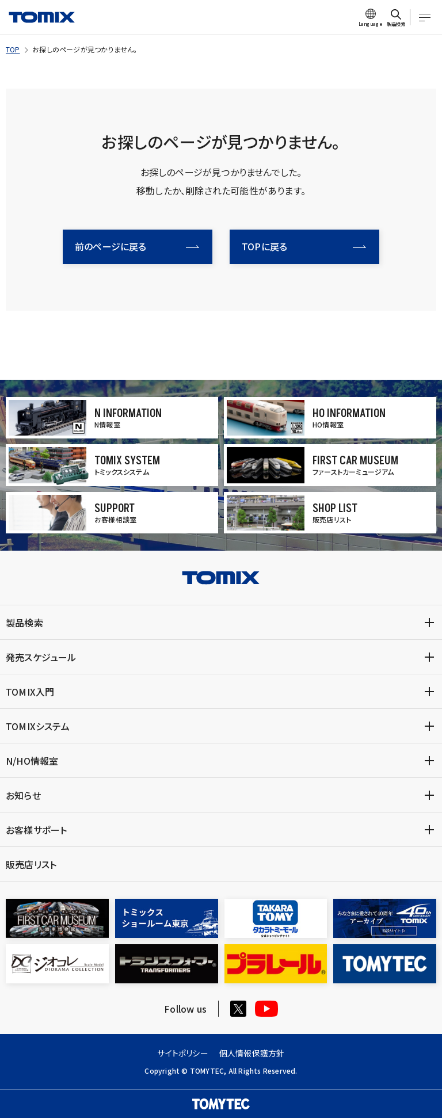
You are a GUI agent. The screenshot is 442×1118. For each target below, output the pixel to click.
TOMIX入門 (30, 692)
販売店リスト (31, 864)
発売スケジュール (41, 657)
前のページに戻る (137, 246)
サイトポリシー (182, 1053)
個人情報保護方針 (252, 1053)
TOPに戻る (304, 246)
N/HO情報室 (32, 761)
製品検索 (24, 622)
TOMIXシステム (38, 726)
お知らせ (23, 795)
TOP (13, 49)
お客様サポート (36, 830)
